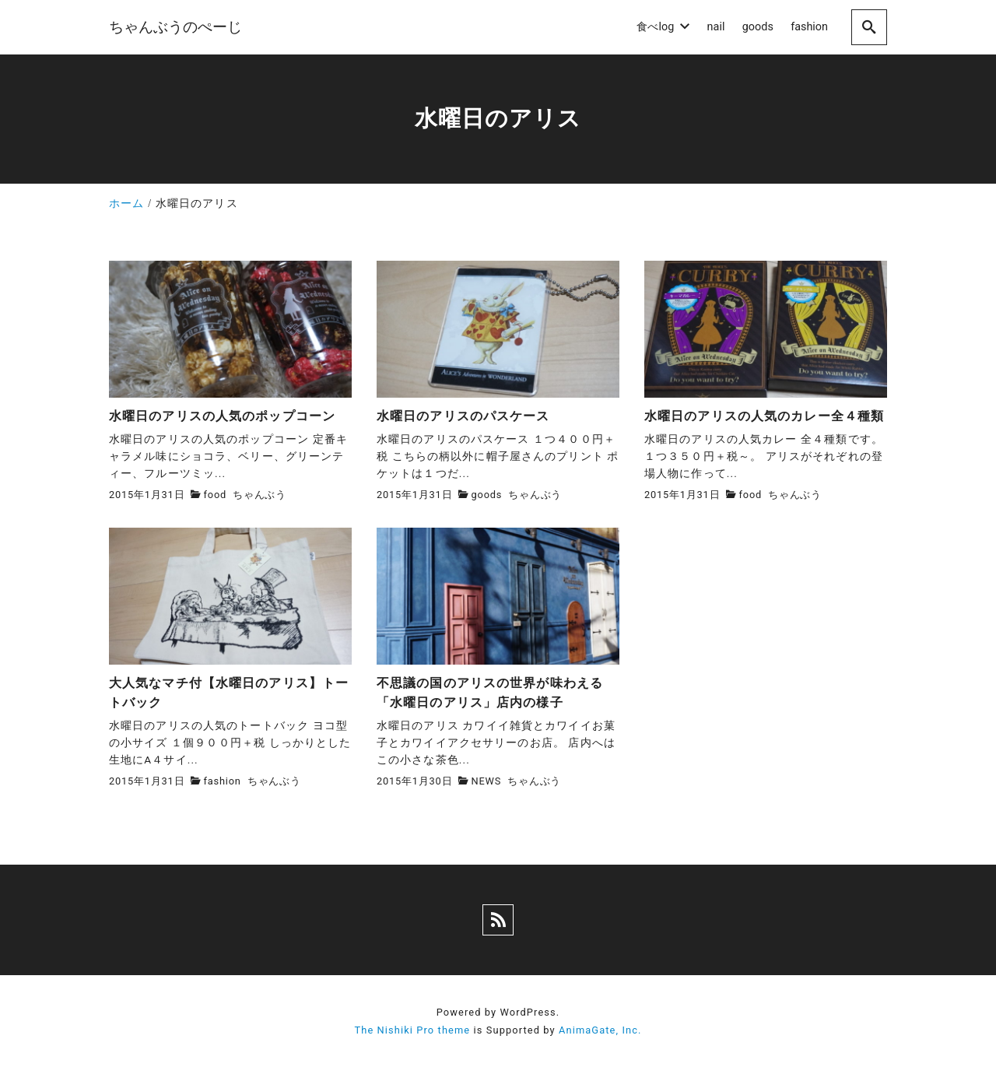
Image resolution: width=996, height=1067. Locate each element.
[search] (869, 26)
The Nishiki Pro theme (412, 1030)
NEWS (487, 781)
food (215, 494)
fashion (222, 781)
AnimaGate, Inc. (600, 1030)
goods (487, 494)
